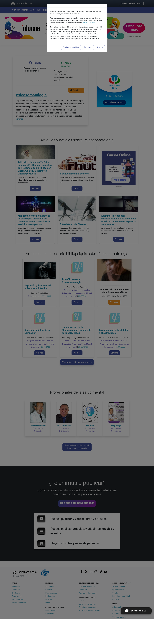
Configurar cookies (71, 42)
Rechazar (88, 42)
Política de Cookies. (89, 17)
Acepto (100, 42)
